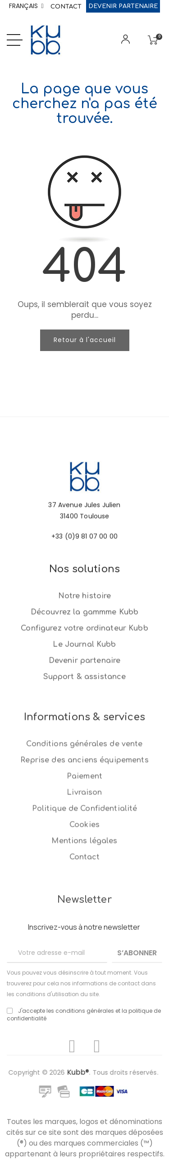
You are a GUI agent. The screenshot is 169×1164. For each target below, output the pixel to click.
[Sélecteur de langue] (26, 6)
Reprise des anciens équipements (84, 878)
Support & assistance (84, 732)
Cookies (84, 943)
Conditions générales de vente (84, 862)
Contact (66, 7)
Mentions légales (84, 959)
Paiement (84, 894)
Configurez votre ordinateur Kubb (84, 684)
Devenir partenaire (123, 6)
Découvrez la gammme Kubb (84, 667)
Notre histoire (84, 651)
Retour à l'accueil (85, 339)
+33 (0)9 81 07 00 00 (84, 566)
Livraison (84, 910)
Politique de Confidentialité (84, 926)
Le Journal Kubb (84, 700)
